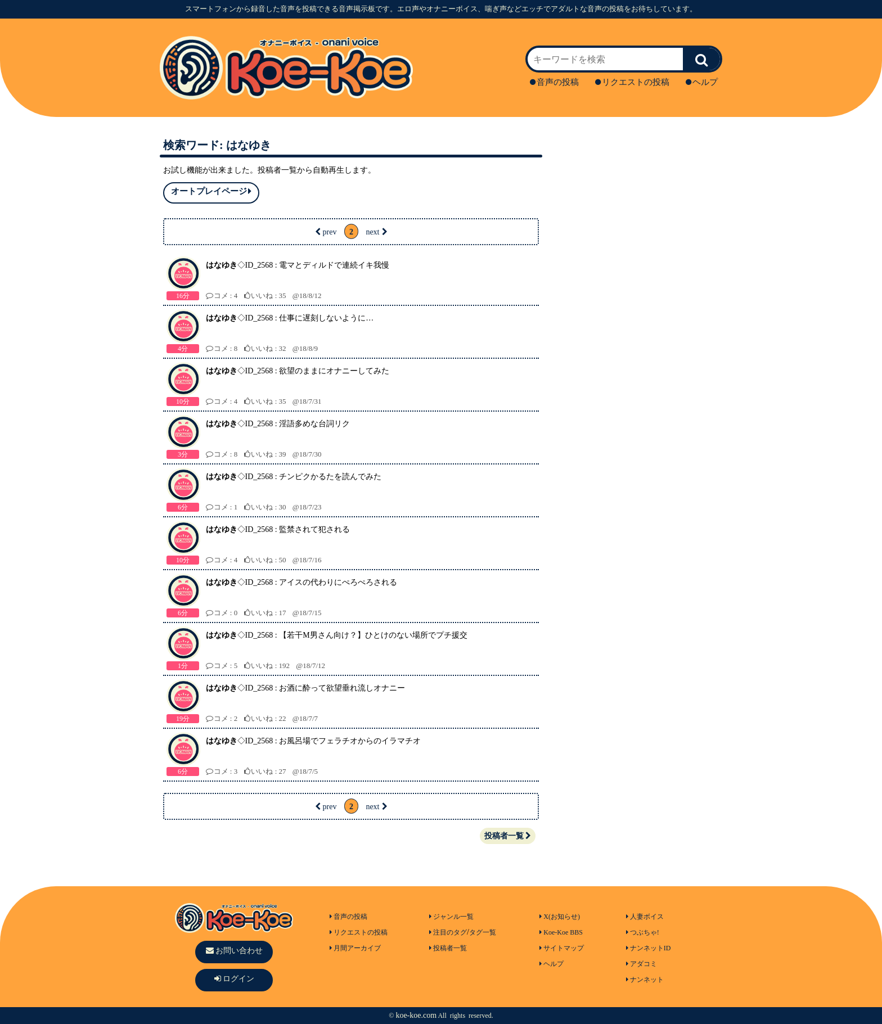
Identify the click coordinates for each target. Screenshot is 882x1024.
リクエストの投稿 (632, 82)
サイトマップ (561, 948)
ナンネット (645, 980)
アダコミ (641, 964)
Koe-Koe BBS (561, 932)
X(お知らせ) (559, 917)
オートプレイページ (211, 191)
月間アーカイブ (355, 948)
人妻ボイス (645, 917)
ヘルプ (702, 82)
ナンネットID (648, 948)
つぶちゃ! (642, 932)
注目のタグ (448, 932)
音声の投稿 (554, 82)
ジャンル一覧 (451, 917)
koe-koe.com (415, 1015)
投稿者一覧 (507, 836)
